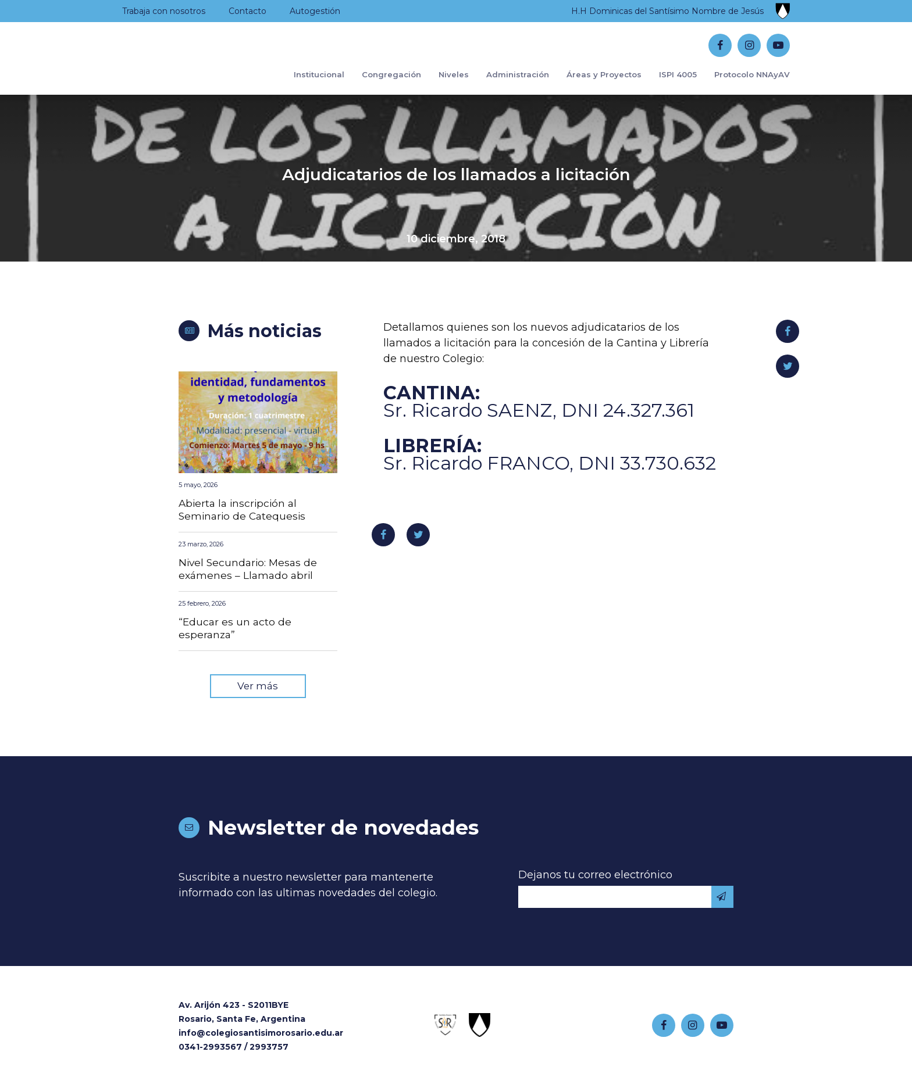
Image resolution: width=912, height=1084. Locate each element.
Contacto (247, 11)
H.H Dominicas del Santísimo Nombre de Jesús (667, 11)
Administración (499, 126)
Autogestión (315, 11)
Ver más (257, 689)
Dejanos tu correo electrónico (595, 879)
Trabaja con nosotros (163, 11)
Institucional (291, 126)
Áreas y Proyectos (591, 126)
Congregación (368, 126)
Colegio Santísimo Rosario (194, 70)
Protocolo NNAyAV (749, 126)
